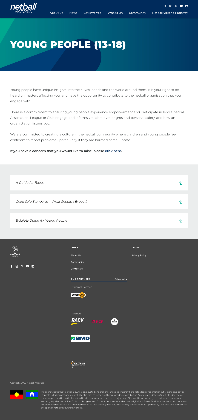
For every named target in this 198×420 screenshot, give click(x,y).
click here (113, 151)
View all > (121, 279)
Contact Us (77, 268)
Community (77, 262)
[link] (99, 182)
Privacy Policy (139, 255)
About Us (76, 255)
